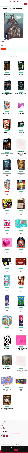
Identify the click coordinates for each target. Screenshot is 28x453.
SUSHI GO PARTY (7, 132)
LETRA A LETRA (21, 250)
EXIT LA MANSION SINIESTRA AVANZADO (21, 94)
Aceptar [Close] (16, 449)
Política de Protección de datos (6, 428)
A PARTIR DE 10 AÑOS (8, 10)
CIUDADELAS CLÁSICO (7, 368)
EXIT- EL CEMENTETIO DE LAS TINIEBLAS (7, 94)
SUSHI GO (21, 288)
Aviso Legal (2, 427)
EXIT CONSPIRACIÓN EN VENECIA (21, 370)
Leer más (21, 449)
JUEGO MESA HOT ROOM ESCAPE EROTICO (21, 349)
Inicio (2, 6)
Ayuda (2, 425)
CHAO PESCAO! (7, 231)
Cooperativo (16, 10)
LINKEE (21, 389)
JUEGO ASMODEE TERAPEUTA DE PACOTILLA (21, 212)
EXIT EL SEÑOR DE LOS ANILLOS (7, 153)
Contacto (2, 423)
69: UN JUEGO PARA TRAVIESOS (7, 250)
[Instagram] (7, 436)
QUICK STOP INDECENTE (21, 328)
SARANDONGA (21, 231)
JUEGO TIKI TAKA (21, 132)
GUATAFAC (7, 269)
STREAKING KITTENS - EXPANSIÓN (21, 309)
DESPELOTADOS (21, 113)
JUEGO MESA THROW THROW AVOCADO (21, 154)
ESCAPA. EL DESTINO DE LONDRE (7, 408)
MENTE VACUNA (7, 348)
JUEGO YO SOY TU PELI (7, 389)
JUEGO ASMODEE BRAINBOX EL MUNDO (7, 329)
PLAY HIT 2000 (7, 308)
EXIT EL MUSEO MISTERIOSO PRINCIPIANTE (7, 74)
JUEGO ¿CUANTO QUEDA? (7, 113)
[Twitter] (4, 436)
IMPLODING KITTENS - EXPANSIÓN (7, 173)
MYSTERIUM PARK (21, 173)
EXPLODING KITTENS (21, 269)
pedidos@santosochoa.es (15, 433)
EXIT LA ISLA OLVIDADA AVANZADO (21, 74)
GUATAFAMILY (7, 288)
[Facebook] (1, 436)
